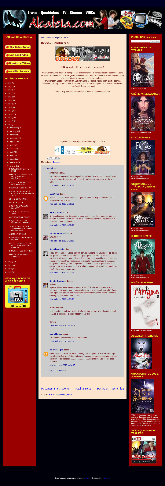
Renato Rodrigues (58, 281)
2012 (10, 262)
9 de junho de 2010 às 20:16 (62, 273)
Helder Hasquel (57, 350)
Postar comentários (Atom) (60, 394)
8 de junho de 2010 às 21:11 (62, 204)
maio (12, 152)
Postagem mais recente (55, 388)
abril (12, 155)
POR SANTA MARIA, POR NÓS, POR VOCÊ (19, 183)
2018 (10, 107)
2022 (10, 93)
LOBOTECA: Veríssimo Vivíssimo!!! (18, 255)
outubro (13, 134)
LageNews (54, 194)
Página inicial (83, 388)
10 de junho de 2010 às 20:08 (62, 326)
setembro (14, 138)
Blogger (107, 478)
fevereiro (13, 162)
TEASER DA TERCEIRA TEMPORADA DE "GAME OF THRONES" (20, 228)
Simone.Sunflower (58, 233)
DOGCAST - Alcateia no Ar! (20, 188)
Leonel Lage (55, 334)
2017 (10, 111)
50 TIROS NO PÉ (16, 202)
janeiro (13, 166)
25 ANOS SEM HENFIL (18, 199)
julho (12, 145)
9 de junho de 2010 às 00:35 (62, 241)
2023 (10, 90)
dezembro (14, 128)
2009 (10, 272)
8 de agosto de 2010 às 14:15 (62, 365)
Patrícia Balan (56, 212)
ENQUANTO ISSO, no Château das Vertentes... (20, 222)
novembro (14, 131)
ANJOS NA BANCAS (17, 234)
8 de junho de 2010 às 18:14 (62, 185)
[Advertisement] (91, 382)
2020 (10, 100)
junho (12, 148)
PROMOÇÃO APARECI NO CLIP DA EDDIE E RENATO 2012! (21, 193)
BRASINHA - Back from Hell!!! (21, 251)
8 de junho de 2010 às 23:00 (62, 225)
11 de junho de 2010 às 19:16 (62, 341)
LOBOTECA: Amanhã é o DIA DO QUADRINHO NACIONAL (21, 177)
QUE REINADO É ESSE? (19, 217)
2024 (10, 86)
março (12, 159)
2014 (10, 121)
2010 (10, 269)
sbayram (87, 478)
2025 (10, 83)
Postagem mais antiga (110, 388)
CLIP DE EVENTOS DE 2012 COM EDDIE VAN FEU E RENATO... (21, 245)
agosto (13, 141)
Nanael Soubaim (57, 249)
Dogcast (56, 162)
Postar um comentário (56, 371)
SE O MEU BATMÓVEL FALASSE (18, 207)
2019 (10, 104)
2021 (10, 97)
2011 (10, 265)
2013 (10, 125)
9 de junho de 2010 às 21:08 (62, 299)
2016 (10, 114)
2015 (10, 118)
